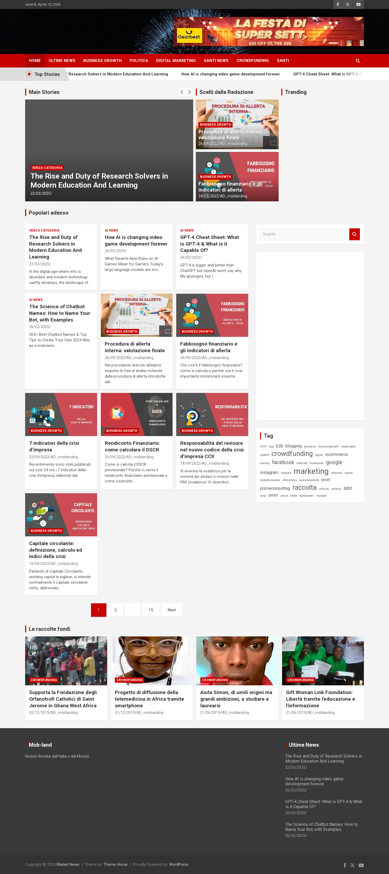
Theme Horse (116, 864)
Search (354, 234)
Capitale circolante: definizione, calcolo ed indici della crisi (55, 549)
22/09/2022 (39, 457)
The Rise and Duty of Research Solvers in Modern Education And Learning (117, 74)
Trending (296, 92)
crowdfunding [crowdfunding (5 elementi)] (292, 454)
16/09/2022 (39, 563)
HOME (35, 60)
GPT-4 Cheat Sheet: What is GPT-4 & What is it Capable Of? (209, 243)
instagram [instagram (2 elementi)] (269, 472)
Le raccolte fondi (49, 629)
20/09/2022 (115, 457)
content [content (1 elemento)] (264, 455)
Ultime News (304, 745)
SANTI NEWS (216, 60)
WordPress (178, 864)
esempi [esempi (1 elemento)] (265, 463)
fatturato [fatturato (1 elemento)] (302, 463)
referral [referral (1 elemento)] (324, 489)
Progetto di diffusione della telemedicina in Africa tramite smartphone (149, 698)
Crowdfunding (44, 680)
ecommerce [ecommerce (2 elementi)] (336, 454)
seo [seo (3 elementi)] (347, 488)
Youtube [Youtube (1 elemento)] (321, 495)
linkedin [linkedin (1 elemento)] (286, 473)
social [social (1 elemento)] (284, 495)
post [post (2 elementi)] (326, 479)
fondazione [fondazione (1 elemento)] (317, 463)
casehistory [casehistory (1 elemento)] (348, 446)
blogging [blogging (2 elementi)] (294, 446)
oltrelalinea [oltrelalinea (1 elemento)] (290, 480)
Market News (68, 864)
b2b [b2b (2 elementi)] (279, 446)
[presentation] (182, 92)
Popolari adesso (49, 213)
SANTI (283, 60)
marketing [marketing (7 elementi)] (311, 471)
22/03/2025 (40, 193)
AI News (111, 230)
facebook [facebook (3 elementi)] (283, 462)
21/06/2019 (210, 712)
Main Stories (44, 92)
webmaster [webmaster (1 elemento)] (307, 495)
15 (151, 610)
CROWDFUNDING (253, 60)
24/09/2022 (208, 196)
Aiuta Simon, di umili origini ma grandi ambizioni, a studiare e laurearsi (236, 698)
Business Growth (102, 60)
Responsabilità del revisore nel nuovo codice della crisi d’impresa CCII (212, 449)
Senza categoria (47, 168)
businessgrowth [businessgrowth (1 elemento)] (328, 446)
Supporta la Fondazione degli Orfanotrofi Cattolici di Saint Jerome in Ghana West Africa (63, 698)
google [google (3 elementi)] (334, 462)
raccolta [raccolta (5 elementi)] (304, 487)
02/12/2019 (39, 712)
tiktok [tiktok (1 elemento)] (293, 495)
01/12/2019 (125, 712)
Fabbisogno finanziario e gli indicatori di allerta (230, 187)
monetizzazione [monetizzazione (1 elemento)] (270, 480)
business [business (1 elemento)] (310, 446)
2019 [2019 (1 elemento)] (263, 446)
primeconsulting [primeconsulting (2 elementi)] (275, 488)
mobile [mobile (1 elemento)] (349, 473)
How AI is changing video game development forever (250, 74)
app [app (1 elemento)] (271, 446)
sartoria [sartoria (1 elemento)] (336, 489)
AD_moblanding (233, 144)
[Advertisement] (300, 335)
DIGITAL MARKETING (176, 60)
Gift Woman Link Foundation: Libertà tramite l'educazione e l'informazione (320, 698)
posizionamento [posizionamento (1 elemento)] (309, 480)
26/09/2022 (208, 144)
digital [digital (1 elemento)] (319, 455)
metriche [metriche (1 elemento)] (336, 473)
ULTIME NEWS (62, 60)
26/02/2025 (115, 251)
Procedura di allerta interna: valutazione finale (230, 135)
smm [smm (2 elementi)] (273, 495)
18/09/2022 (190, 463)
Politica (139, 60)
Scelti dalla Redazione (226, 92)
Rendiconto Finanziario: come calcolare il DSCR (132, 446)
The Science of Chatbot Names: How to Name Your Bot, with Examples (59, 313)
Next (172, 610)
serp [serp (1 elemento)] (263, 495)
